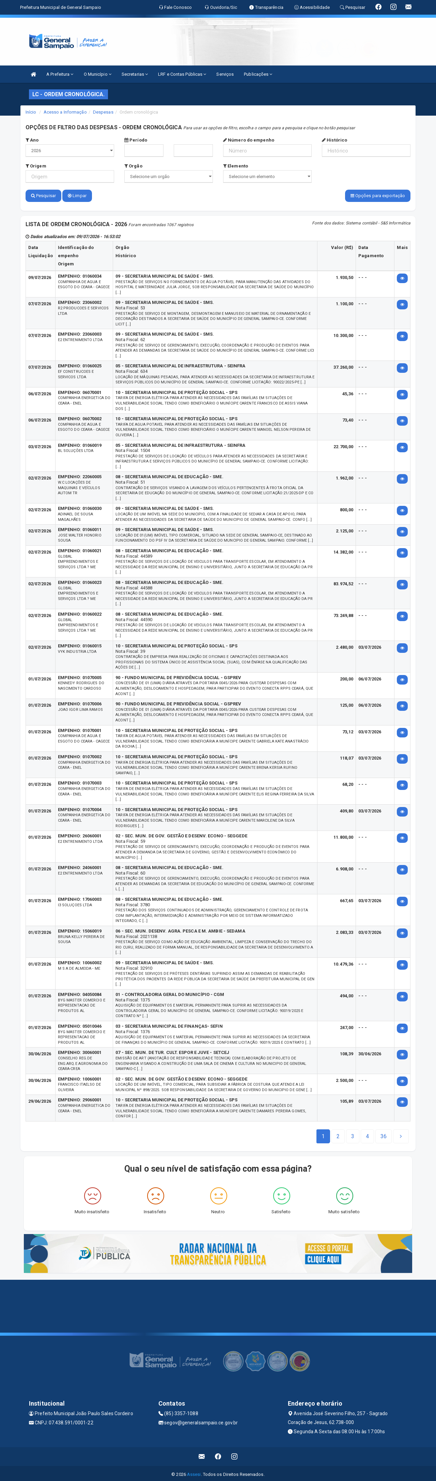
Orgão (133, 165)
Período (135, 140)
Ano (32, 140)
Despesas (103, 112)
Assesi (194, 1472)
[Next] (383, 1134)
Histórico (334, 140)
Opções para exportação (378, 195)
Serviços (225, 74)
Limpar (77, 195)
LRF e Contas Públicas (182, 74)
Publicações (258, 74)
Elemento (235, 165)
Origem (36, 165)
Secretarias (135, 74)
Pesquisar (43, 195)
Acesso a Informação (65, 112)
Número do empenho (248, 140)
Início (31, 112)
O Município (97, 74)
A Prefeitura (59, 74)
